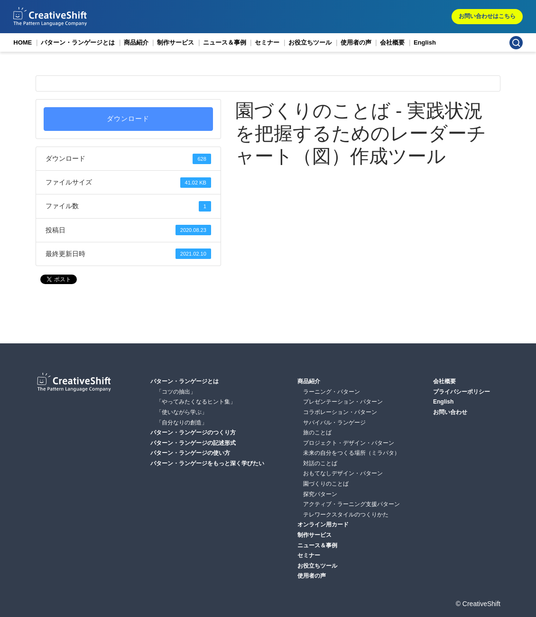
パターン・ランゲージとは (78, 42)
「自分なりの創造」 (181, 422)
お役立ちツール (310, 42)
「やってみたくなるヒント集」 (196, 401)
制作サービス (175, 42)
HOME (22, 42)
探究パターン (320, 494)
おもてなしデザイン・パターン (343, 473)
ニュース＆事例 (224, 42)
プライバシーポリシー (461, 391)
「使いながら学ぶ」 (181, 412)
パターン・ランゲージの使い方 (190, 453)
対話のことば (320, 463)
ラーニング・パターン (331, 391)
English (425, 42)
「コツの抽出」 (176, 391)
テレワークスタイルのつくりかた (345, 514)
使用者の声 (356, 42)
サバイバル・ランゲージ (334, 422)
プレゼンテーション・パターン (343, 401)
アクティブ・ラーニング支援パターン (351, 504)
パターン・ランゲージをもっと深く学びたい (207, 463)
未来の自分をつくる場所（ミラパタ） (351, 453)
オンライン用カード (323, 524)
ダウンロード (128, 119)
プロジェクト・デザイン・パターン (348, 443)
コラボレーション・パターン (340, 412)
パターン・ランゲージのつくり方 (193, 432)
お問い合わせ (450, 412)
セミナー (267, 42)
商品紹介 (136, 42)
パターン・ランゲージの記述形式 (193, 443)
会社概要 (392, 42)
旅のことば (317, 432)
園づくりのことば (326, 483)
